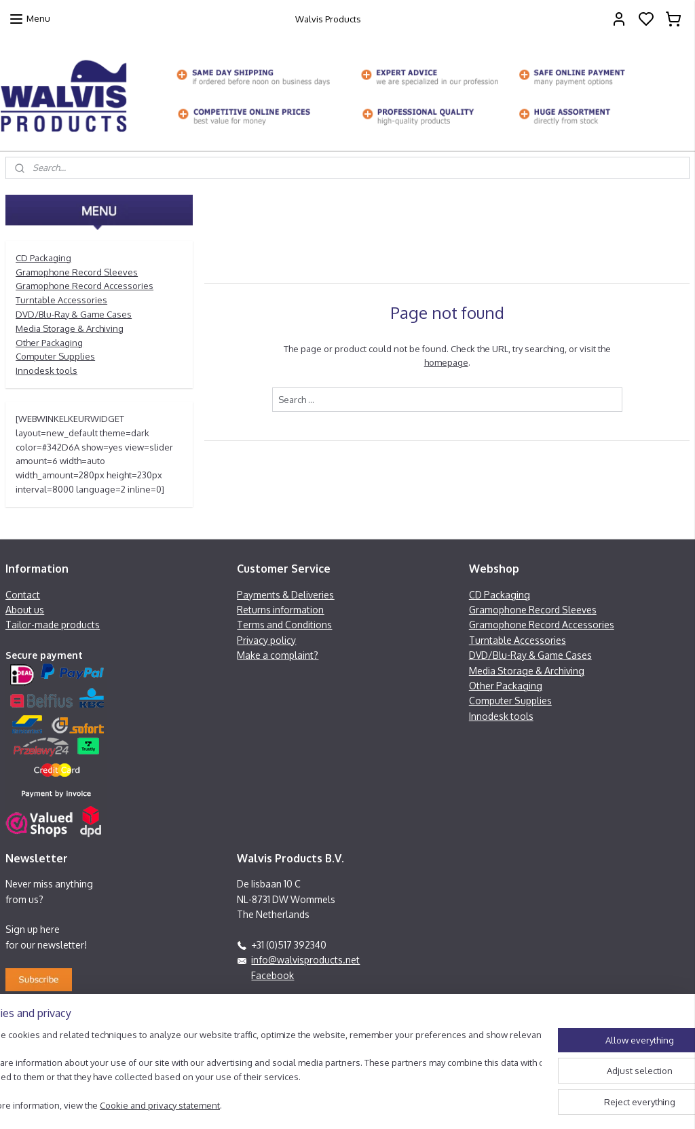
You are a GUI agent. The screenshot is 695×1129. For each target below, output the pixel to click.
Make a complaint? (277, 655)
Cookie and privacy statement (202, 1106)
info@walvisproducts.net (305, 959)
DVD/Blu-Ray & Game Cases (74, 314)
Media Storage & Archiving (70, 328)
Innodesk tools (46, 370)
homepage (446, 362)
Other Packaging (49, 342)
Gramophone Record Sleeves (77, 272)
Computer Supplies (55, 356)
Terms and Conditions (284, 624)
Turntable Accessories (61, 299)
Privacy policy (266, 640)
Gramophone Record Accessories (84, 285)
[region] (258, 1064)
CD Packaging (43, 257)
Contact (22, 594)
